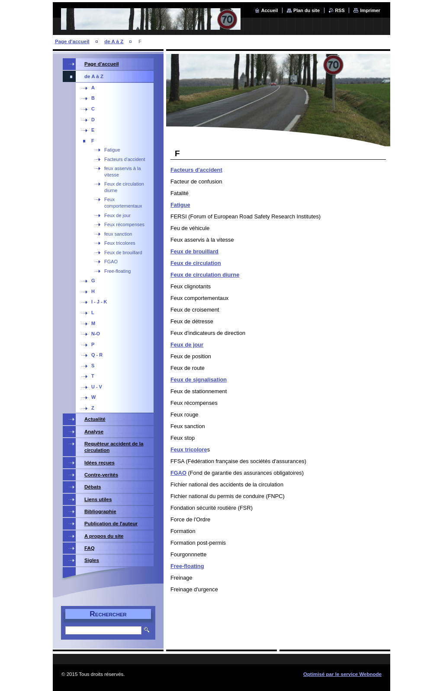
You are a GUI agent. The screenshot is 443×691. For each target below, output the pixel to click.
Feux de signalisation (198, 379)
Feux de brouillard (194, 251)
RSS (340, 10)
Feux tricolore (188, 449)
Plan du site (306, 10)
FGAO (178, 473)
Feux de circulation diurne (204, 274)
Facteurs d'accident (196, 170)
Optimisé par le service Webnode (342, 674)
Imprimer (370, 10)
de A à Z (113, 41)
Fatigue (180, 205)
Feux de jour (186, 344)
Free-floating (187, 566)
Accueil (269, 10)
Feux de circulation (195, 263)
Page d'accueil (72, 41)
